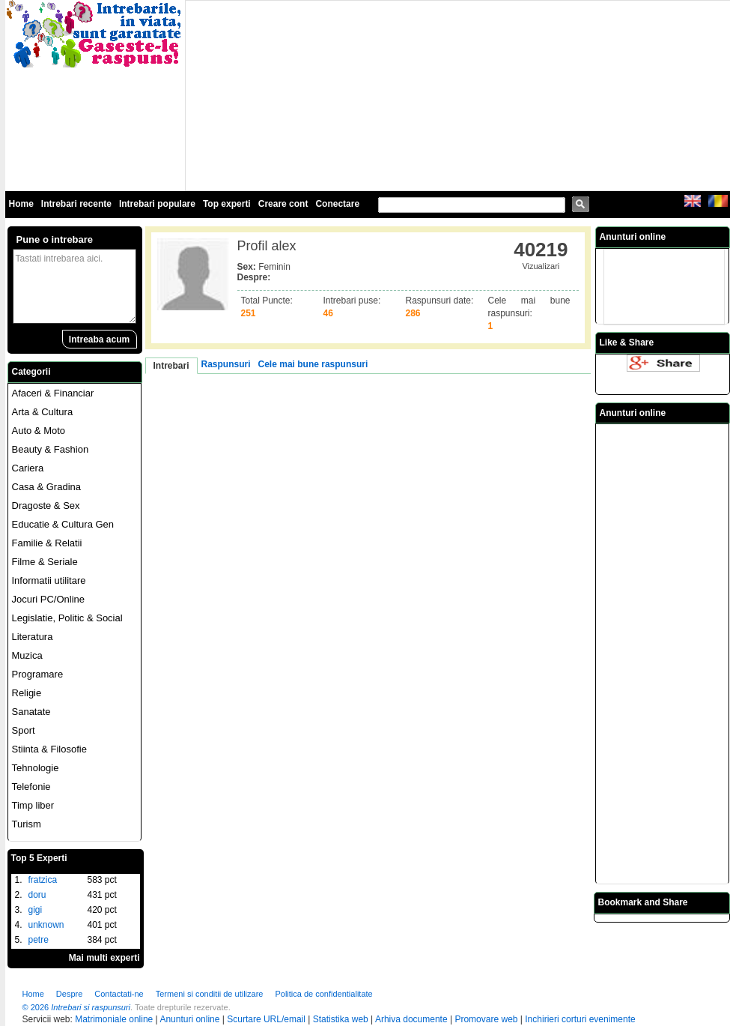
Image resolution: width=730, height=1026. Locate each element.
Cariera (28, 468)
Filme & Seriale (45, 561)
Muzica (27, 655)
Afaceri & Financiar (53, 393)
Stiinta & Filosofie (49, 749)
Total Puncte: (267, 300)
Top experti (227, 204)
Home (21, 204)
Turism (26, 824)
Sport (23, 730)
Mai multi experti (104, 958)
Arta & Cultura (42, 411)
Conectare (337, 204)
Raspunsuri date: (440, 300)
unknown (46, 925)
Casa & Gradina (47, 486)
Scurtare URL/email (266, 1019)
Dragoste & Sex (46, 505)
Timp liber (33, 805)
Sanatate (31, 711)
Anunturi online (189, 1019)
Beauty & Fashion (50, 449)
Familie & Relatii (47, 543)
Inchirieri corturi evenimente (580, 1019)
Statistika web (340, 1019)
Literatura (32, 636)
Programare (38, 674)
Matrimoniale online (114, 1019)
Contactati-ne (118, 993)
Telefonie (31, 786)
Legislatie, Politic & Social (67, 618)
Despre (69, 993)
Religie (27, 692)
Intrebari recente (76, 204)
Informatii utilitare (49, 580)
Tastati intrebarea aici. (75, 286)
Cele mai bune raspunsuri (313, 364)
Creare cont (283, 204)
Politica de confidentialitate (323, 993)
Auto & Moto (39, 430)
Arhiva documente (411, 1019)
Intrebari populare (157, 204)
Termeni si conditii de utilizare (210, 993)
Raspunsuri (226, 364)
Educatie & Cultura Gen (63, 524)
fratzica (43, 880)
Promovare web (485, 1019)
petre (38, 940)
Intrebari (171, 365)
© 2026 (35, 1007)
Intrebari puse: (352, 300)
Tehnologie (35, 767)
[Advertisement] (299, 94)
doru (37, 895)
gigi (35, 910)
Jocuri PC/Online (48, 599)
